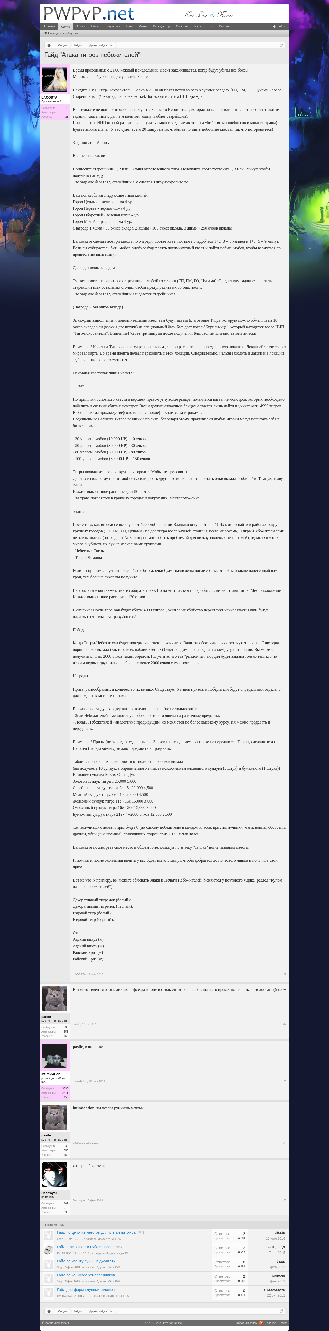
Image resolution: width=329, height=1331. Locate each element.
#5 (284, 1200)
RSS (261, 1323)
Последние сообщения (61, 33)
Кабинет (224, 26)
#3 (284, 1081)
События (182, 26)
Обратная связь (246, 1322)
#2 (284, 1024)
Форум (65, 26)
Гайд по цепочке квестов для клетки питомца (96, 1232)
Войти (279, 26)
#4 (284, 1142)
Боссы (198, 26)
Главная (49, 26)
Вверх (283, 1322)
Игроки (80, 26)
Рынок (143, 26)
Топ (210, 26)
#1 (284, 974)
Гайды (95, 26)
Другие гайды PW (109, 1238)
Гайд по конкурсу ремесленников (86, 1275)
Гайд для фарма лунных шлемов (86, 1290)
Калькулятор (161, 26)
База (129, 26)
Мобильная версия (56, 1322)
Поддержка (112, 26)
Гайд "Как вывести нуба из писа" (85, 1247)
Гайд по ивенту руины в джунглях (86, 1261)
